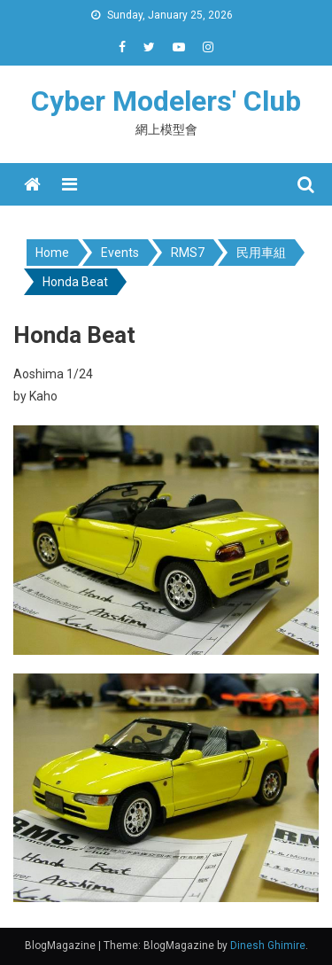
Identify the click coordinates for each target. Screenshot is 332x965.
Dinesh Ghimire (267, 945)
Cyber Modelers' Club (166, 101)
